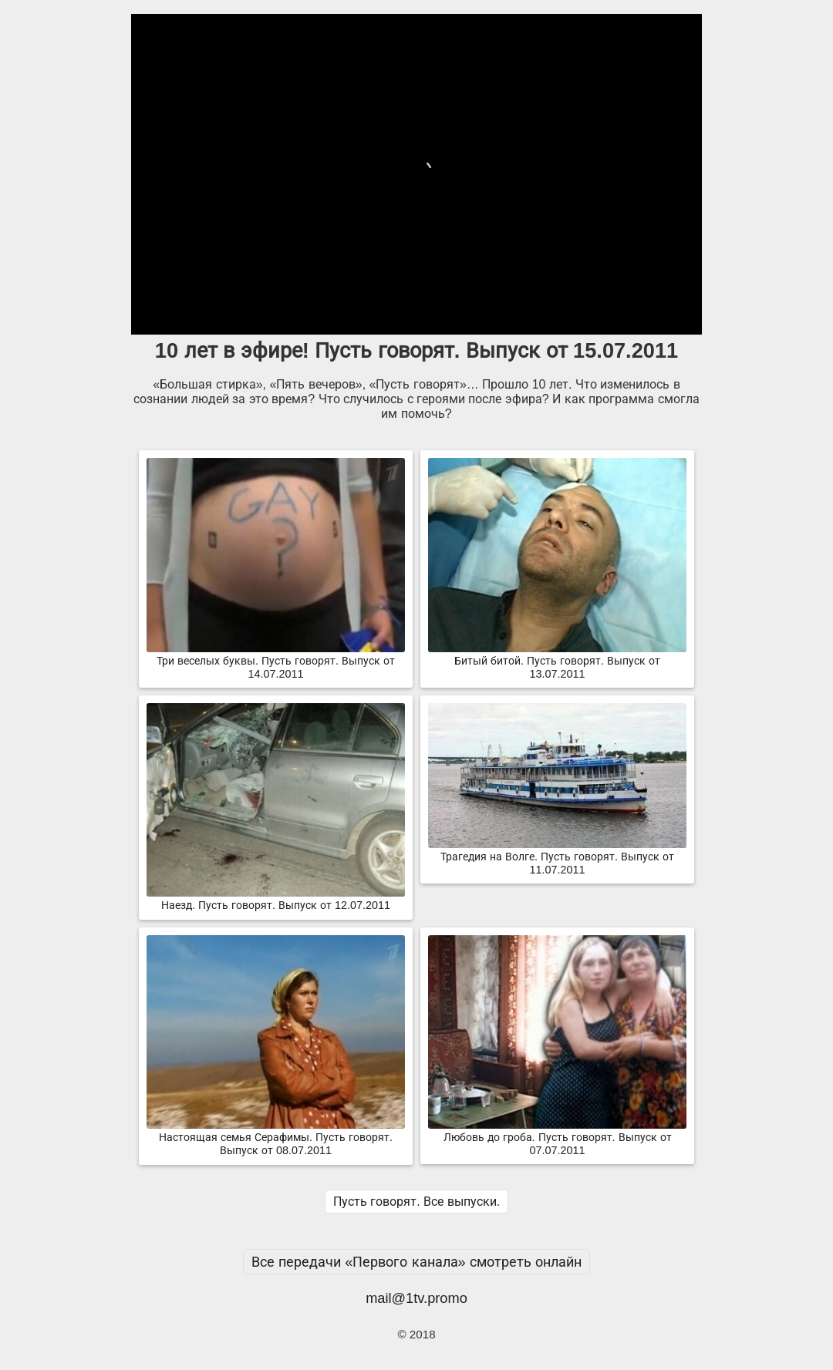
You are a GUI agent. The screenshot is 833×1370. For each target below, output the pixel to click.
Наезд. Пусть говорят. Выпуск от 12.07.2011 (276, 899)
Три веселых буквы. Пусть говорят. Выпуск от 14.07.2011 (276, 661)
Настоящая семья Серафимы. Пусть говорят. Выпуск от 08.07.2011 (276, 1137)
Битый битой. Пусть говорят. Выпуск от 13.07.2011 (557, 661)
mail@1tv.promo (416, 1298)
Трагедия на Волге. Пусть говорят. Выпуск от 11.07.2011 (557, 857)
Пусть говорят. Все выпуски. (416, 1201)
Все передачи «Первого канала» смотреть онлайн (416, 1262)
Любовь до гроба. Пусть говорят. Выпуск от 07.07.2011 (557, 1137)
